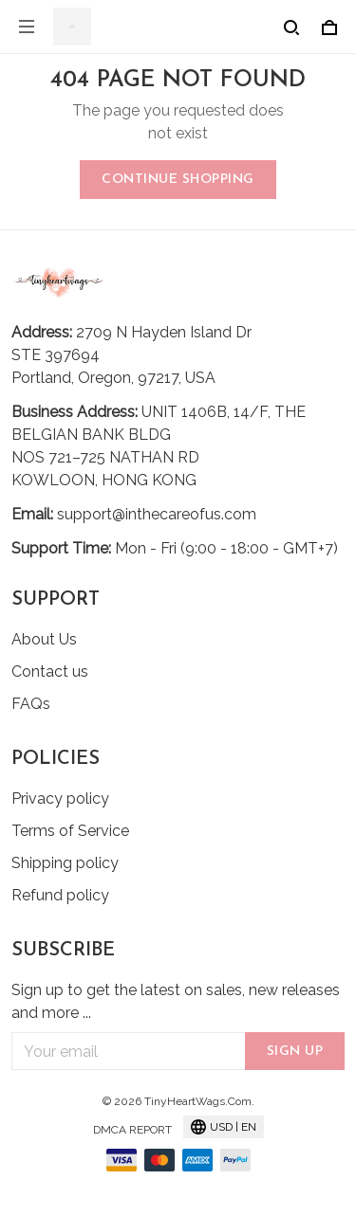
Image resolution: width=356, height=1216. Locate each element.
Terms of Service (70, 831)
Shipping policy (65, 863)
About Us (44, 639)
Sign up (295, 1051)
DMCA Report (132, 1129)
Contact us (49, 671)
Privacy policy (60, 798)
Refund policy (60, 895)
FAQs (30, 704)
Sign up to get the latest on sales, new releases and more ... (175, 1001)
